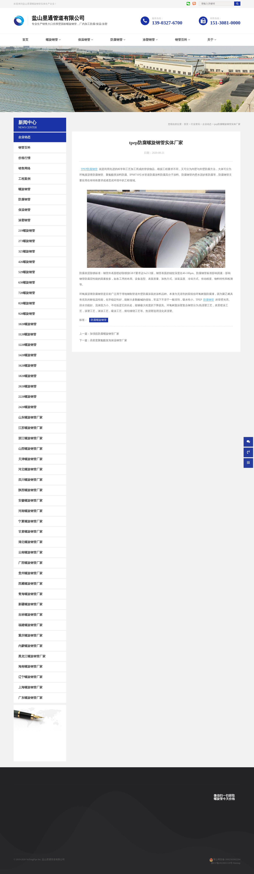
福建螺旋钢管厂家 (30, 625)
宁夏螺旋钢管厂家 (30, 521)
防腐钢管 (116, 39)
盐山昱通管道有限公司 (53, 859)
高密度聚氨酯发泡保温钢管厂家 (108, 340)
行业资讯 (195, 124)
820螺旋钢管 (26, 303)
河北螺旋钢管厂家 (30, 469)
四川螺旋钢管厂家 (30, 479)
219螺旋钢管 (26, 230)
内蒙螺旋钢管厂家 (30, 645)
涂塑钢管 (149, 39)
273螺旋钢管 (26, 241)
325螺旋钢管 (26, 251)
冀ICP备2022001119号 (221, 863)
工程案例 (24, 178)
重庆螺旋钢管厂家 (30, 635)
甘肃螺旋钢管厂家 (30, 531)
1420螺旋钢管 (27, 355)
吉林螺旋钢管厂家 (30, 614)
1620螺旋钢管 (27, 365)
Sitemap (236, 863)
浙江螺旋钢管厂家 (30, 438)
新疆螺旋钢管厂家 (30, 604)
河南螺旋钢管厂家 (30, 511)
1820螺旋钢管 (27, 376)
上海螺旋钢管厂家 (30, 687)
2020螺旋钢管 (27, 386)
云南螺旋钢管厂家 (30, 552)
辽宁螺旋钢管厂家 (30, 676)
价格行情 (24, 158)
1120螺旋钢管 (27, 334)
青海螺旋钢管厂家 (30, 593)
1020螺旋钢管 (27, 324)
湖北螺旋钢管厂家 (30, 542)
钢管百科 (181, 39)
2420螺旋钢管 (27, 407)
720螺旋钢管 (26, 292)
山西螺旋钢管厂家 (30, 448)
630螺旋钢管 (26, 282)
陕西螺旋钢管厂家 (30, 490)
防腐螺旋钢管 (99, 320)
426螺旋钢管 (26, 261)
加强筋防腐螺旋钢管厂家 (104, 333)
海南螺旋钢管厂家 (30, 666)
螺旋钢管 (52, 39)
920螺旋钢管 (26, 313)
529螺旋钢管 (26, 272)
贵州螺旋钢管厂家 (30, 573)
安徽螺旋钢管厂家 (30, 500)
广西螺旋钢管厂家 (30, 562)
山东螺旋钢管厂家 (30, 417)
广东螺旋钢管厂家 (30, 697)
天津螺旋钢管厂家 (30, 458)
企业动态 (24, 137)
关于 (210, 39)
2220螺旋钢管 (27, 396)
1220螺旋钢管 (27, 344)
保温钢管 (84, 39)
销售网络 (24, 168)
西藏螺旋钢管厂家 (30, 583)
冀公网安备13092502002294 (226, 859)
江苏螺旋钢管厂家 (30, 427)
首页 (25, 39)
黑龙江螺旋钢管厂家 (32, 656)
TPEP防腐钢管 (89, 169)
